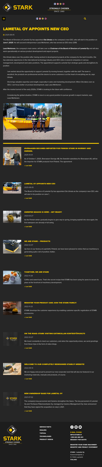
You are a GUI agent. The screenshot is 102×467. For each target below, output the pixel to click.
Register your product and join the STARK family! (50, 302)
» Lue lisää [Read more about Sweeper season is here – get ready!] (28, 226)
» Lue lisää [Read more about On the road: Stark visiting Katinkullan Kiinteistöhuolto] (28, 348)
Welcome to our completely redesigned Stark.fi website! (54, 364)
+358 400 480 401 (76, 437)
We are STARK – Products (37, 241)
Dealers (43, 430)
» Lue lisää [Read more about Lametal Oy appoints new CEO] (28, 198)
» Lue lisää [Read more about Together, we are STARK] (28, 286)
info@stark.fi (76, 435)
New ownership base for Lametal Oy (43, 393)
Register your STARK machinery (83, 445)
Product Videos (46, 439)
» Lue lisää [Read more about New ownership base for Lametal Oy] (28, 411)
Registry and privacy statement (84, 447)
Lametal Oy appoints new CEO (39, 183)
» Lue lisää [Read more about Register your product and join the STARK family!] (28, 317)
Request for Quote (78, 440)
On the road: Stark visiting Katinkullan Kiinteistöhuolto (54, 333)
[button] (3, 18)
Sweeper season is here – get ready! (43, 212)
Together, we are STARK (36, 272)
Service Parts (45, 427)
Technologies (45, 436)
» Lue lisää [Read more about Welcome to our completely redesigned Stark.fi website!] (28, 379)
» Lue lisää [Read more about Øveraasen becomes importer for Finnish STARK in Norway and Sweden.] (28, 165)
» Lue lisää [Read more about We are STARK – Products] (28, 256)
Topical (43, 433)
